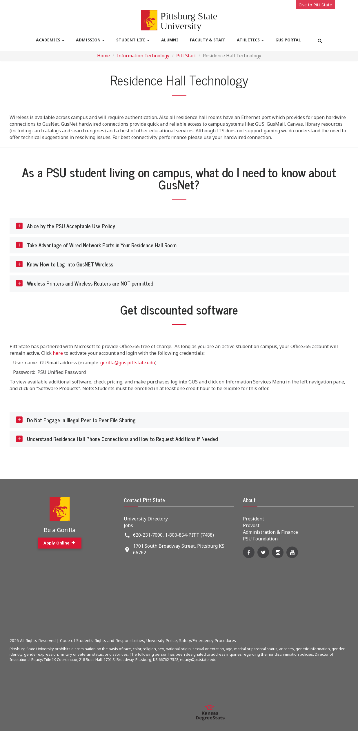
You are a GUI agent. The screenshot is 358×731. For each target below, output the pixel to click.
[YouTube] (292, 552)
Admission (88, 40)
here (58, 353)
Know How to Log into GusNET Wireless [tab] (64, 264)
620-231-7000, (148, 535)
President (253, 519)
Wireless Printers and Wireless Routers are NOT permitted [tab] (84, 283)
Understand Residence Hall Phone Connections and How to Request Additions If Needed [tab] (116, 439)
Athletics (248, 40)
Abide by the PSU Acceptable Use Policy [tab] (65, 226)
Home (103, 55)
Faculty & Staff (207, 40)
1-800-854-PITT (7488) (189, 535)
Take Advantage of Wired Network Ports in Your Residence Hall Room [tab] (96, 245)
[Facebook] (249, 552)
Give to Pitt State (315, 5)
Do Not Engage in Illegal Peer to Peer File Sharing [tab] (75, 420)
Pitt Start (186, 55)
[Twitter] (263, 552)
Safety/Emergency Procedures (207, 640)
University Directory (146, 519)
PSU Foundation (260, 539)
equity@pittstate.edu (198, 659)
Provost (251, 525)
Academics (48, 40)
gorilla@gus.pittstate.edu (127, 362)
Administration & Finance (270, 532)
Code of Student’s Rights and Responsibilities (102, 640)
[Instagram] (278, 552)
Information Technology (143, 55)
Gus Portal (288, 40)
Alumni (169, 40)
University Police (161, 640)
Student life (131, 40)
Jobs (128, 525)
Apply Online (59, 543)
